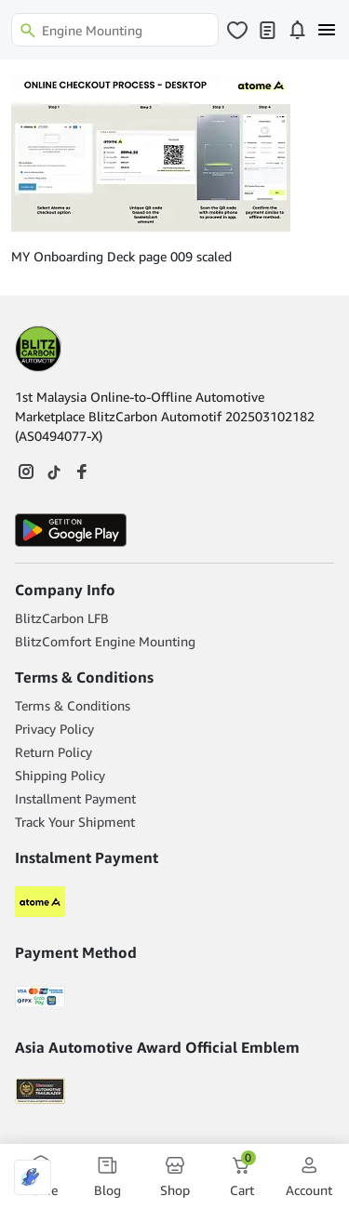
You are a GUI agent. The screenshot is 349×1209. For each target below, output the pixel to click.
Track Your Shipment (75, 822)
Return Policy (53, 752)
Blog (107, 1176)
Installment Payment (75, 798)
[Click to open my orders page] (267, 30)
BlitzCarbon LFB (62, 618)
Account (309, 1176)
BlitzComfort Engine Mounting (105, 641)
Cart (243, 1176)
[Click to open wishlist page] (237, 30)
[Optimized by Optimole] (32, 1177)
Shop (175, 1176)
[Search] (115, 29)
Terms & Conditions (72, 705)
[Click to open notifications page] (297, 30)
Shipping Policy (60, 775)
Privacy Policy (54, 729)
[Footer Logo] (38, 349)
